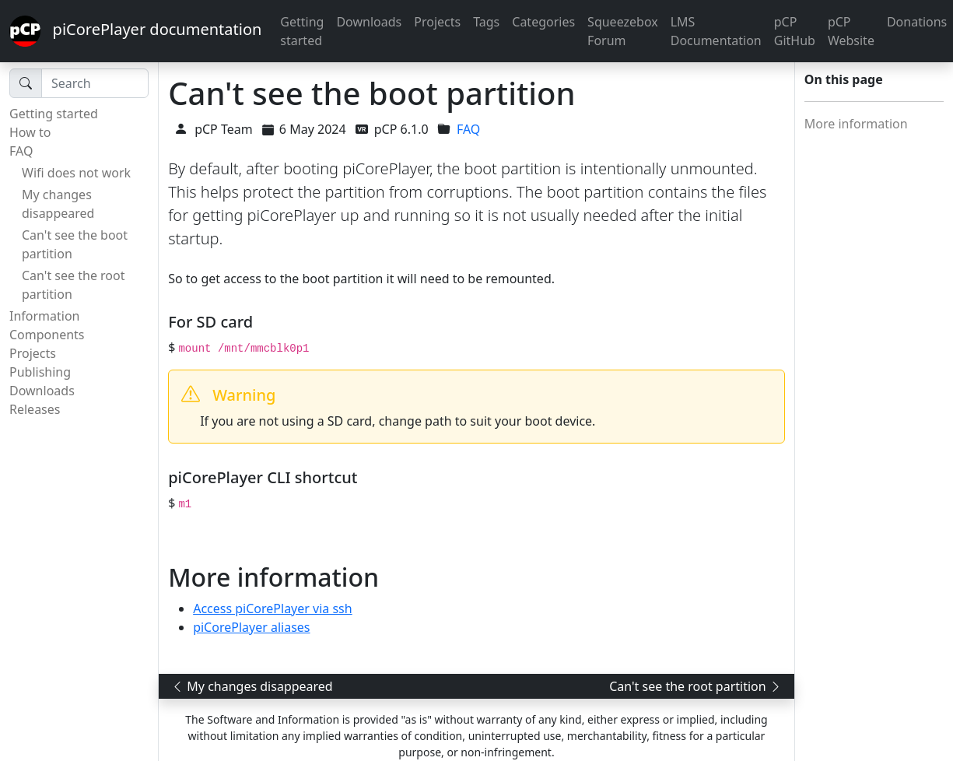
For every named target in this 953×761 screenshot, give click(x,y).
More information (856, 123)
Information (44, 315)
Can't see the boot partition (75, 244)
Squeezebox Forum (622, 31)
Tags (486, 21)
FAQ (21, 151)
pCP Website (851, 31)
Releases (34, 409)
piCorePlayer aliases (251, 627)
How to (30, 132)
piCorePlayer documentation (135, 31)
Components (47, 334)
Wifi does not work (76, 172)
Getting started (302, 31)
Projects (437, 21)
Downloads (368, 21)
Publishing (40, 371)
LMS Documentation (716, 31)
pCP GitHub (794, 31)
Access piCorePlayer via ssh (272, 608)
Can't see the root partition (73, 285)
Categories (543, 21)
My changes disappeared (58, 204)
